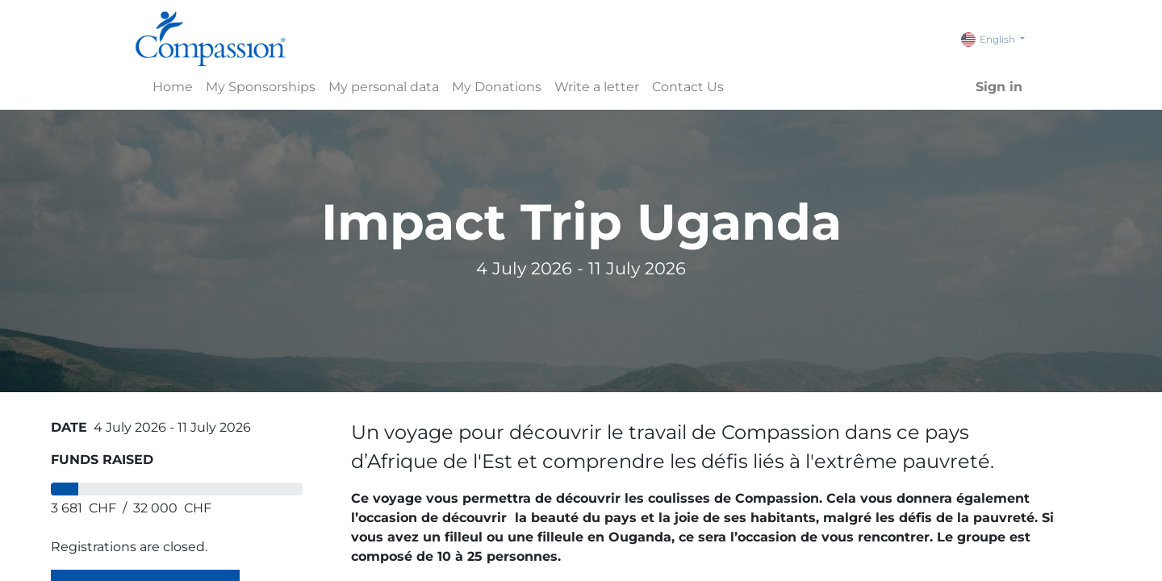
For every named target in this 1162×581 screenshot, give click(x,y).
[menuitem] (172, 87)
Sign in (999, 86)
